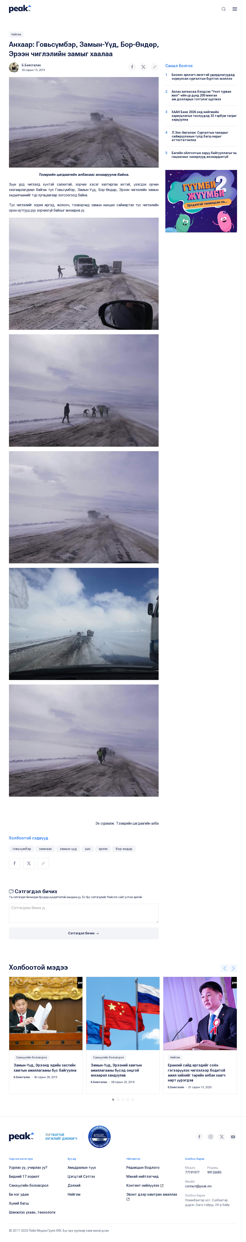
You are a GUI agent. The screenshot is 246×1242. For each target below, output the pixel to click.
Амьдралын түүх (82, 1167)
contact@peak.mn (198, 1186)
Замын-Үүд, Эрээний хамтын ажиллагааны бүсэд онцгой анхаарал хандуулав (116, 1070)
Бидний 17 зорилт (24, 1176)
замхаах (45, 849)
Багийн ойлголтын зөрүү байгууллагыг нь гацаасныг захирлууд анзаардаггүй (204, 155)
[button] (223, 9)
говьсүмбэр (22, 849)
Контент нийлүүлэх (145, 1185)
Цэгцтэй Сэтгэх (81, 1176)
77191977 (192, 1172)
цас (88, 849)
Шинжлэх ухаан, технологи (32, 1212)
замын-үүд (68, 849)
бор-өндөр (124, 849)
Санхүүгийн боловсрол (31, 1057)
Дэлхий (74, 1185)
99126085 (214, 1172)
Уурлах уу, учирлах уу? (28, 1167)
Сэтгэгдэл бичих (84, 933)
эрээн (103, 849)
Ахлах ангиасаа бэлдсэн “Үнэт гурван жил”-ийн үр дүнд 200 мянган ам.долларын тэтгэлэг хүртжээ (201, 95)
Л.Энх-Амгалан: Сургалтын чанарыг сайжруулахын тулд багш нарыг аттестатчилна (200, 136)
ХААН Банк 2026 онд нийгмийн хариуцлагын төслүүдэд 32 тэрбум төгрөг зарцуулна (204, 115)
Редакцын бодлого (143, 1167)
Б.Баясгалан (31, 65)
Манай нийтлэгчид (142, 1176)
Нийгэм (16, 34)
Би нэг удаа (19, 1194)
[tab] (113, 1099)
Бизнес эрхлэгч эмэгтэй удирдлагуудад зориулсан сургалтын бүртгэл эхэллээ (203, 76)
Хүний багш (19, 1203)
